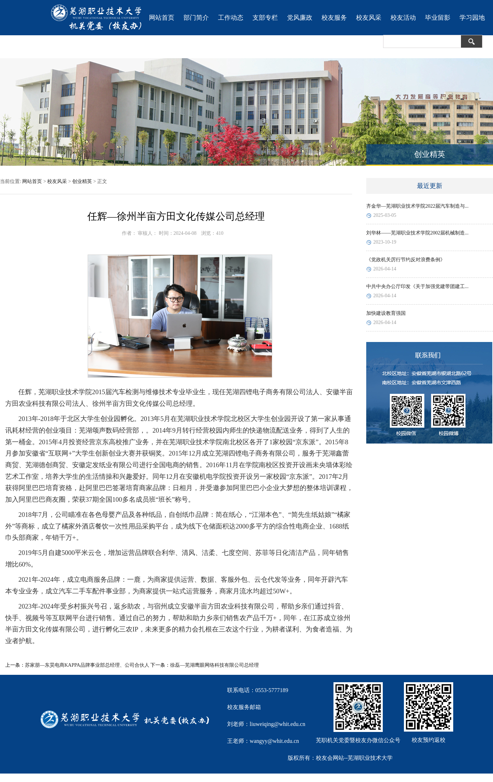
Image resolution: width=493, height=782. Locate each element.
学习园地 (472, 17)
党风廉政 (299, 17)
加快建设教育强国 (386, 313)
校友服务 (334, 17)
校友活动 (403, 17)
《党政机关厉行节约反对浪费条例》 (405, 259)
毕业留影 (437, 17)
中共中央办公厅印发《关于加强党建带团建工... (417, 286)
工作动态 (230, 17)
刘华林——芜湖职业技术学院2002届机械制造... (417, 233)
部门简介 (196, 17)
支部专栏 (265, 17)
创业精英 (82, 181)
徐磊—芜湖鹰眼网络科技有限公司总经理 (214, 665)
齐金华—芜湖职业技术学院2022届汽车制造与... (417, 206)
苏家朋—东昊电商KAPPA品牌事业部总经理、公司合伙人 (87, 665)
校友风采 (368, 17)
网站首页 (161, 17)
